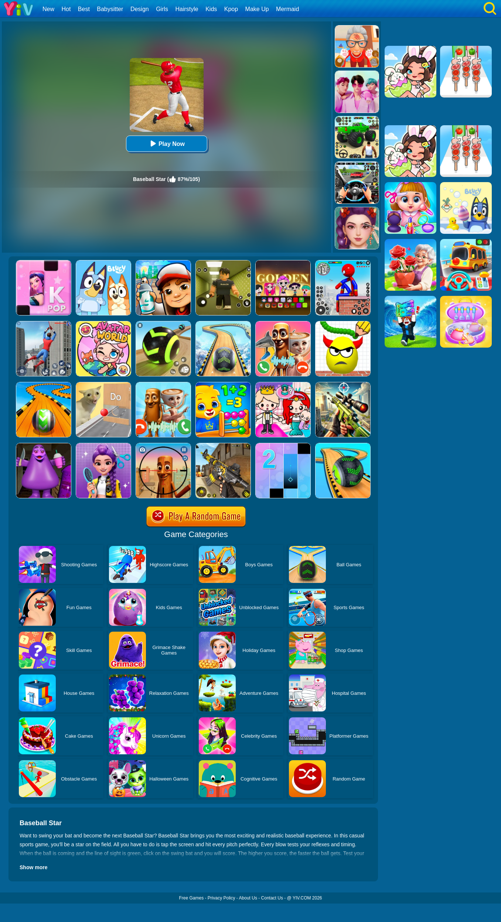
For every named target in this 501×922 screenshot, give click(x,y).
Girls (162, 9)
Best (84, 9)
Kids (211, 9)
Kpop (231, 9)
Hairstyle (186, 9)
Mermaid (287, 9)
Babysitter (110, 9)
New (48, 9)
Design (139, 9)
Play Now (166, 143)
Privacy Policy (221, 898)
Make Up (257, 9)
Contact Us (272, 898)
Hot (66, 9)
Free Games (191, 898)
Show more (33, 867)
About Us (248, 898)
